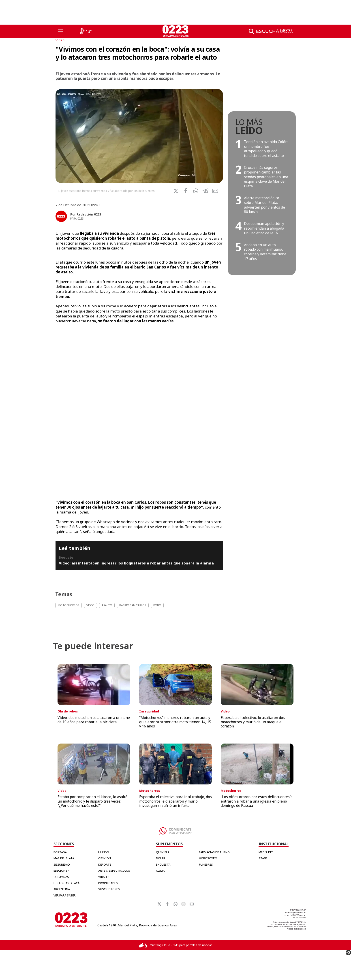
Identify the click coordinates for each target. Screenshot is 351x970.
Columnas (61, 877)
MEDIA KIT (266, 852)
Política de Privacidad (296, 929)
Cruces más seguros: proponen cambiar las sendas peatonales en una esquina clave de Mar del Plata (266, 176)
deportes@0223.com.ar (295, 912)
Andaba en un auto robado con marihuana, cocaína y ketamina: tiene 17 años (265, 251)
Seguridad (62, 864)
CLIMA (160, 871)
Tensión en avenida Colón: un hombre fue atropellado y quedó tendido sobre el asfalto (266, 148)
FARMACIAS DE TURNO (214, 852)
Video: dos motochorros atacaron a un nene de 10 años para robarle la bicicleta (94, 719)
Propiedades (108, 883)
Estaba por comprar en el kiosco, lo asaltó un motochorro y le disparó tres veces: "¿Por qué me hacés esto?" (92, 801)
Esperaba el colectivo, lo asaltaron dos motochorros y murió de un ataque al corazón (253, 722)
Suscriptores (109, 889)
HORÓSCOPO (208, 858)
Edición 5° (61, 871)
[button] (196, 190)
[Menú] (60, 31)
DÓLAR (160, 858)
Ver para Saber (65, 895)
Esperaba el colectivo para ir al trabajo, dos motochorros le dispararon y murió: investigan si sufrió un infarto (175, 801)
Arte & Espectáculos (114, 871)
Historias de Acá (66, 883)
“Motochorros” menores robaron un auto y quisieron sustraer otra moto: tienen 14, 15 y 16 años (175, 722)
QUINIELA (162, 852)
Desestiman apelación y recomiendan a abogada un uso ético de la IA (264, 228)
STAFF (263, 858)
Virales (103, 877)
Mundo (103, 852)
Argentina (62, 889)
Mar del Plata (64, 858)
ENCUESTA (163, 864)
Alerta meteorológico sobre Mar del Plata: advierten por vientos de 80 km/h (264, 204)
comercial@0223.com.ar (295, 915)
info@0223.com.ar (297, 910)
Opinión (104, 858)
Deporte (104, 864)
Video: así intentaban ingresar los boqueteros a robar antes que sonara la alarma (136, 563)
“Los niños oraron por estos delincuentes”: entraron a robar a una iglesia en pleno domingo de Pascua (256, 801)
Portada (60, 852)
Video (60, 40)
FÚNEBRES (206, 864)
